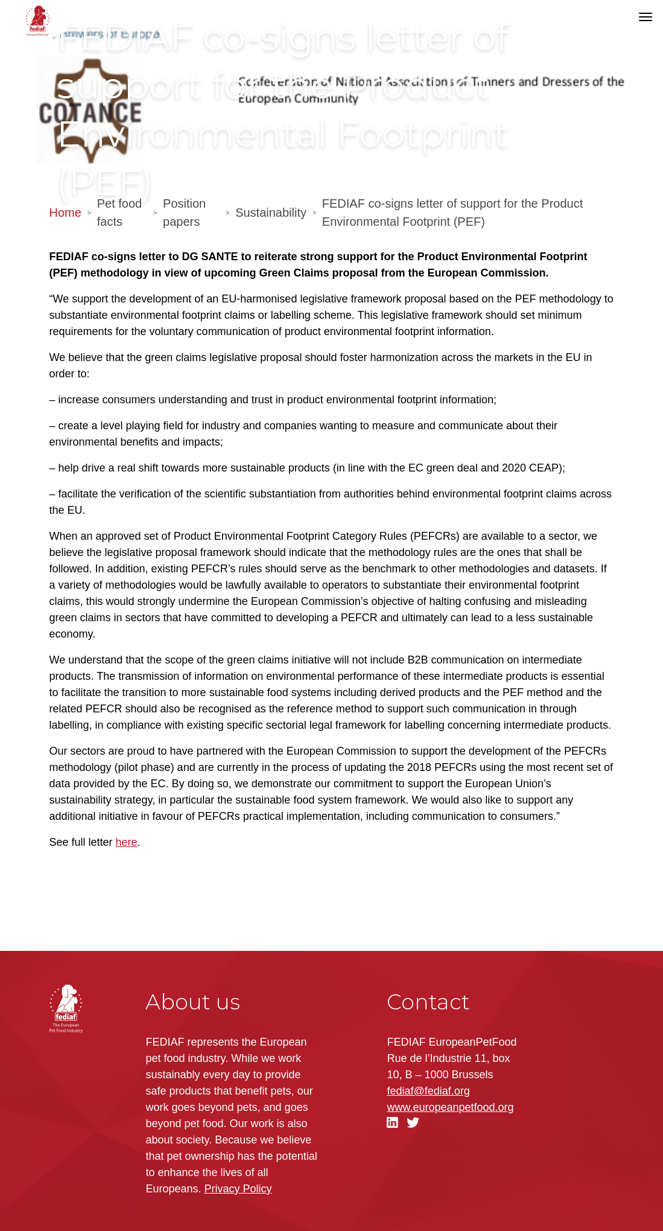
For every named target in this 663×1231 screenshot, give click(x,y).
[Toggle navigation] (645, 17)
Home (65, 212)
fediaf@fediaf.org (428, 1091)
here (127, 842)
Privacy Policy (238, 1189)
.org (450, 1107)
